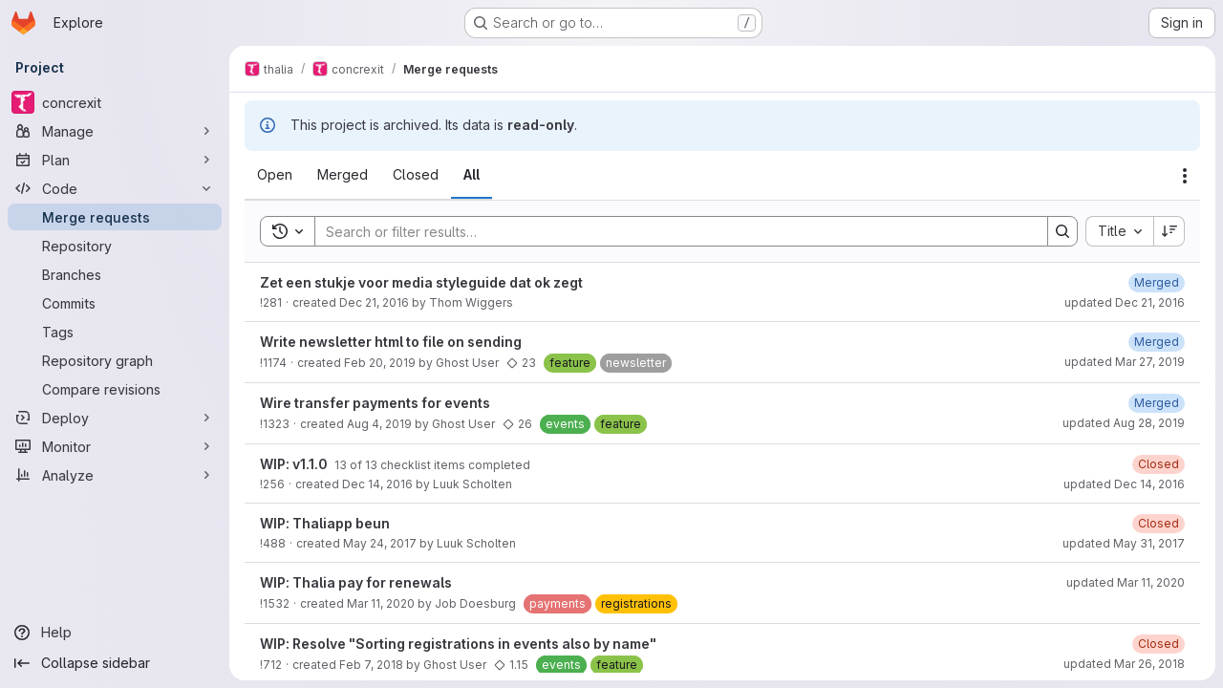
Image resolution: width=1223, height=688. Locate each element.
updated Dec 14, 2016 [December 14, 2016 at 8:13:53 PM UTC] (1124, 484)
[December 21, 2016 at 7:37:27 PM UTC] (1156, 282)
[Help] (115, 632)
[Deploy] (115, 417)
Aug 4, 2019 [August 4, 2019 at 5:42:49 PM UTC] (379, 424)
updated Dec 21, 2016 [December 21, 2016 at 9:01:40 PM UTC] (1124, 302)
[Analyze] (115, 475)
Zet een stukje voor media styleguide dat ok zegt (421, 282)
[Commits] (115, 303)
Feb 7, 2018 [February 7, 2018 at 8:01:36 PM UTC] (371, 664)
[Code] (115, 188)
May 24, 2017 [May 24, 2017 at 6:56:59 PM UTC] (380, 543)
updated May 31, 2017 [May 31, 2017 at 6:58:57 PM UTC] (1123, 543)
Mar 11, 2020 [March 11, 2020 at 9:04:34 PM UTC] (381, 603)
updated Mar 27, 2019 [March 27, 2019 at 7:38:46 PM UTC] (1124, 362)
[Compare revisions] (115, 389)
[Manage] (115, 131)
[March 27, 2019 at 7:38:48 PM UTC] (1156, 342)
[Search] (672, 231)
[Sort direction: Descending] (1169, 231)
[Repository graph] (115, 360)
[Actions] (1184, 176)
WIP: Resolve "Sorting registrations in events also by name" (458, 643)
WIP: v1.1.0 (295, 464)
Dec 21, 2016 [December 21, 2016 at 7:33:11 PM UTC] (374, 302)
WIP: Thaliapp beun (325, 523)
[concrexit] (115, 102)
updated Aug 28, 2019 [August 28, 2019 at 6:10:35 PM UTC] (1123, 423)
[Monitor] (115, 446)
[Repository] (115, 245)
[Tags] (115, 331)
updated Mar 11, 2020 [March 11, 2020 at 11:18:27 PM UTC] (1125, 582)
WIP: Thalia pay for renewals (356, 582)
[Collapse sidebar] (115, 663)
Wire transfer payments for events (375, 403)
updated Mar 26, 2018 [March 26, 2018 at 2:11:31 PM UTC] (1124, 663)
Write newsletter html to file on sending (391, 341)
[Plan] (115, 159)
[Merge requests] (115, 217)
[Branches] (115, 274)
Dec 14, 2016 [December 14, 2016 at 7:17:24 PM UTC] (377, 484)
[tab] (275, 175)
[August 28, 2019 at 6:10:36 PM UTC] (1156, 403)
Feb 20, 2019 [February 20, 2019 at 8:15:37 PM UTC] (380, 362)
